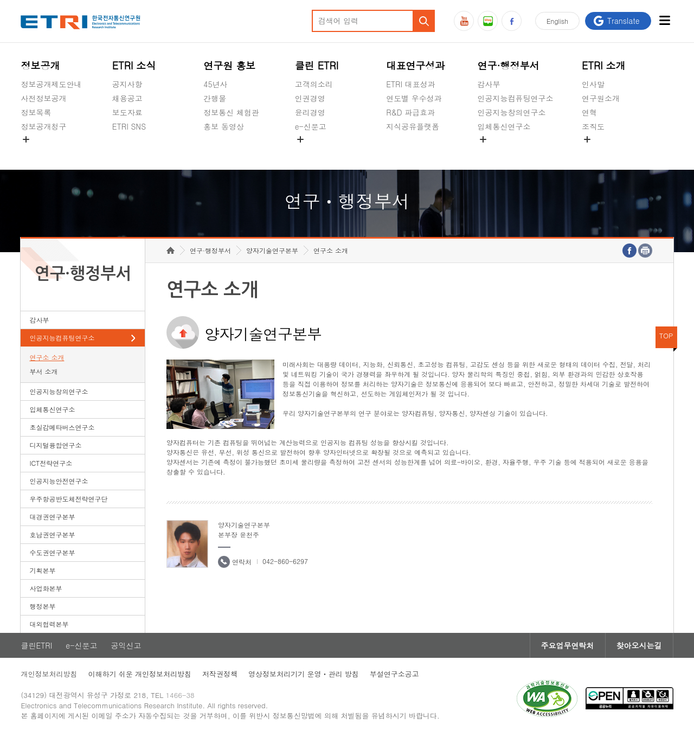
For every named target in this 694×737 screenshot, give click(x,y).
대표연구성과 (415, 65)
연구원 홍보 (229, 65)
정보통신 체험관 (231, 112)
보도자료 (127, 112)
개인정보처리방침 (49, 674)
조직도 (593, 126)
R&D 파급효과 (410, 112)
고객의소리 (314, 84)
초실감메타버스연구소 (516, 151)
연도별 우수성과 (414, 98)
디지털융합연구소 (55, 445)
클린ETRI (36, 645)
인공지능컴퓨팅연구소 (516, 98)
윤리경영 (310, 112)
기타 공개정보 (606, 151)
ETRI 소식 (134, 65)
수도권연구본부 (52, 552)
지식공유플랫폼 (412, 126)
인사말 (593, 84)
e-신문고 (310, 126)
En (557, 20)
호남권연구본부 (52, 534)
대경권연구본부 (52, 516)
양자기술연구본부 (272, 250)
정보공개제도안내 (51, 84)
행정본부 (42, 606)
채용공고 (127, 98)
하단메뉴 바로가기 (0, 0)
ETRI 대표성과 (410, 84)
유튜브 (464, 21)
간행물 (214, 98)
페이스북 (512, 21)
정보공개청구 (43, 126)
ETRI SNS (129, 126)
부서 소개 (43, 371)
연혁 (589, 112)
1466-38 (180, 695)
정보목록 (36, 112)
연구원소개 (601, 98)
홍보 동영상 (223, 126)
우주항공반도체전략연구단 (68, 498)
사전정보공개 (43, 98)
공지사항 (127, 84)
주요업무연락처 (567, 645)
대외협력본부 (48, 624)
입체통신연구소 (504, 126)
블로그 (488, 21)
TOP (666, 335)
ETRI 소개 (604, 65)
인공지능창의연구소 (512, 112)
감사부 (489, 84)
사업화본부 (45, 588)
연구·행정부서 (508, 65)
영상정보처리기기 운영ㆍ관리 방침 (303, 674)
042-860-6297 (285, 561)
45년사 (215, 84)
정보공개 (40, 65)
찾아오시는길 (639, 645)
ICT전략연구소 (50, 462)
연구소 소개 (46, 357)
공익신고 (310, 151)
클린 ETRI (317, 65)
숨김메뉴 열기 (26, 139)
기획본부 (42, 570)
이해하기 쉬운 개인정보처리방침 (139, 674)
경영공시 (36, 151)
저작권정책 (219, 674)
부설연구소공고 (394, 674)
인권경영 (310, 98)
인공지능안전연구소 (58, 480)
